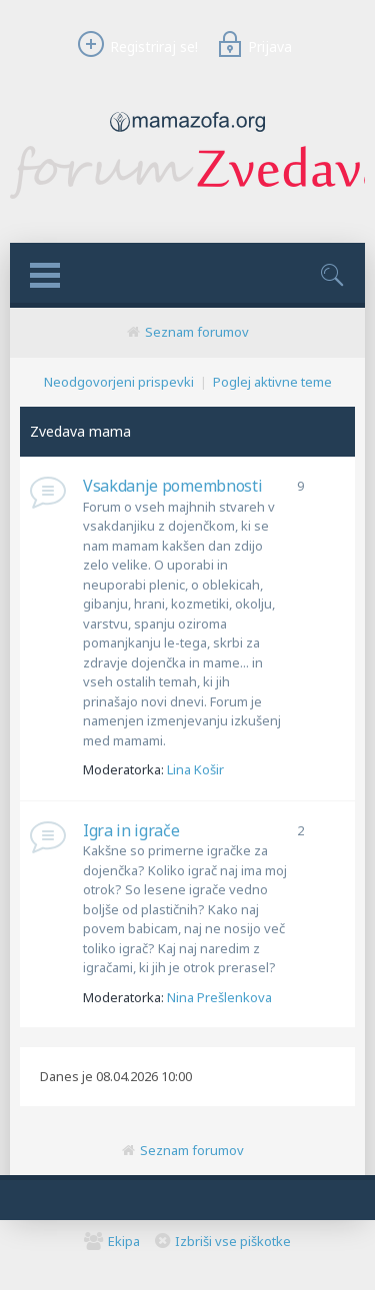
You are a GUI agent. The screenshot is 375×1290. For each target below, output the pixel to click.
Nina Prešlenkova (219, 997)
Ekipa (124, 1241)
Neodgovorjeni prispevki (119, 382)
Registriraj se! (135, 46)
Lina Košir (195, 769)
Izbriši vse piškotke (233, 1241)
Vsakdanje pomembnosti (172, 486)
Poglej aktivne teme (272, 382)
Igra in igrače (131, 830)
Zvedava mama (80, 431)
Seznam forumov (197, 332)
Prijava (252, 46)
